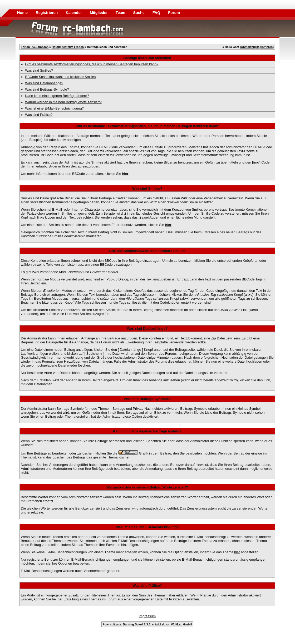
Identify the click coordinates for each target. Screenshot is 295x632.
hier (237, 552)
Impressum (147, 616)
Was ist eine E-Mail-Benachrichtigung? (54, 108)
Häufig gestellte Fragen (68, 46)
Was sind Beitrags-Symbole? (47, 89)
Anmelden (248, 46)
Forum (174, 13)
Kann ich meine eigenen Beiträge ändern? (57, 96)
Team (121, 13)
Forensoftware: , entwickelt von (147, 624)
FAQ (157, 13)
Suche (139, 13)
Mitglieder (99, 13)
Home (22, 13)
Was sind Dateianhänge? (44, 83)
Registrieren (47, 13)
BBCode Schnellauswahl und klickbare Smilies (60, 77)
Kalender (74, 13)
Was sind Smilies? (39, 70)
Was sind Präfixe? (38, 115)
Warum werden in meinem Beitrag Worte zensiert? (63, 102)
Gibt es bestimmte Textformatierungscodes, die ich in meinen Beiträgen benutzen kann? (91, 64)
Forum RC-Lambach (34, 46)
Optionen (65, 563)
